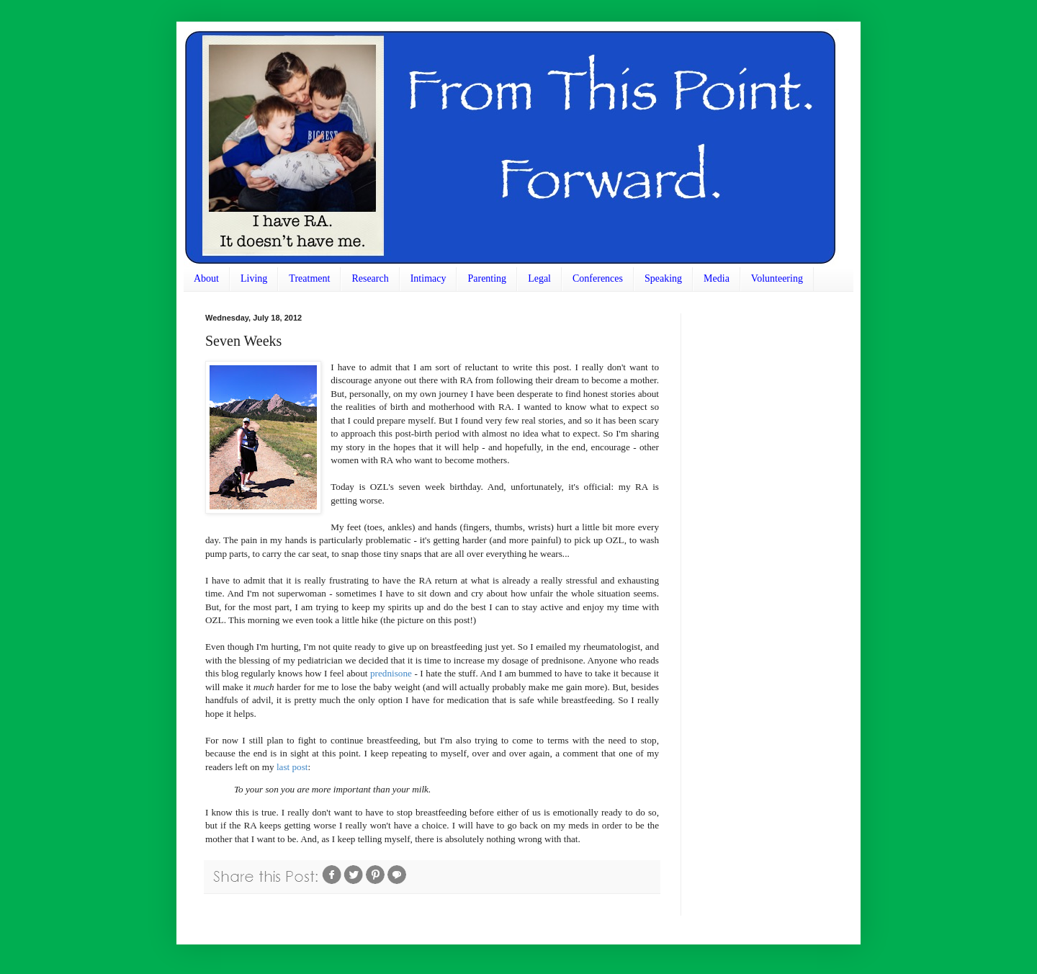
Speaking (663, 278)
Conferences (598, 278)
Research (369, 278)
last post (292, 766)
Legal (539, 278)
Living (254, 278)
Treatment (309, 278)
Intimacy (428, 278)
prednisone (391, 673)
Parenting (486, 278)
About (206, 278)
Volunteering (777, 278)
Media (717, 278)
